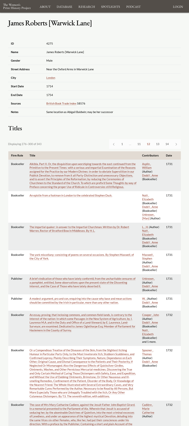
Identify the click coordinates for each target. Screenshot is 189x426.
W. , (144, 298)
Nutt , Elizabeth (148, 197)
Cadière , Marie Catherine (148, 408)
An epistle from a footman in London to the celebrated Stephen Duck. (71, 195)
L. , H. (145, 227)
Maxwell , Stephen (148, 256)
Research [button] (86, 6)
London (50, 77)
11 (139, 144)
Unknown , (148, 278)
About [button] (45, 6)
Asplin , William (147, 165)
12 (148, 144)
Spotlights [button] (110, 6)
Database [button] (64, 6)
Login (178, 6)
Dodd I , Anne (150, 175)
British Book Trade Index (61, 103)
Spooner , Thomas (147, 352)
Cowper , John (150, 314)
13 (157, 144)
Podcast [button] (133, 6)
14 (167, 144)
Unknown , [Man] (148, 216)
